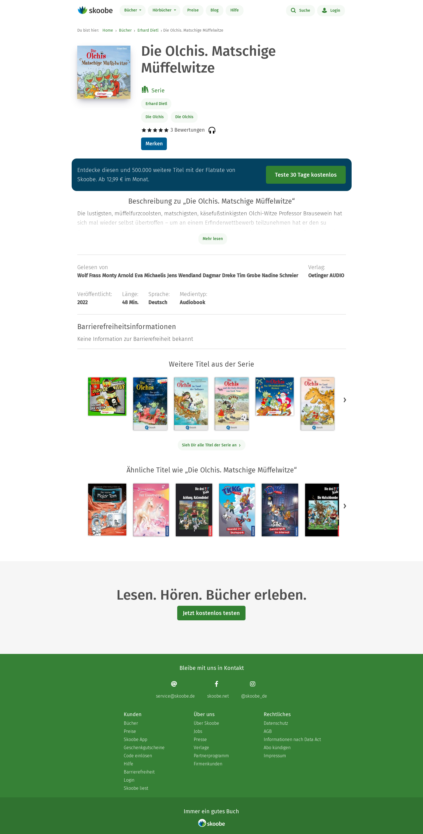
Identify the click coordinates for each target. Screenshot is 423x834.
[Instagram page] (254, 690)
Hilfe (234, 10)
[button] (344, 400)
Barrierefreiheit (139, 772)
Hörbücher (163, 10)
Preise (193, 10)
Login (331, 10)
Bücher (131, 10)
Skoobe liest (136, 788)
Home (107, 30)
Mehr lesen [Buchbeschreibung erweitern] (213, 238)
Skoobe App (135, 739)
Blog (215, 10)
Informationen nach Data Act (292, 739)
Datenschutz (276, 723)
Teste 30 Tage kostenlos (306, 174)
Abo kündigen (277, 747)
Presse (200, 739)
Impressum (275, 755)
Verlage (201, 747)
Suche (300, 10)
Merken (154, 144)
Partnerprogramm (211, 755)
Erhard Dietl (147, 30)
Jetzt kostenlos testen (211, 613)
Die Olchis (155, 117)
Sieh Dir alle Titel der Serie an (211, 445)
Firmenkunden (208, 764)
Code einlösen (138, 755)
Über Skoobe (206, 723)
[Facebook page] (218, 690)
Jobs (198, 731)
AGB (268, 731)
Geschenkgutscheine (144, 747)
